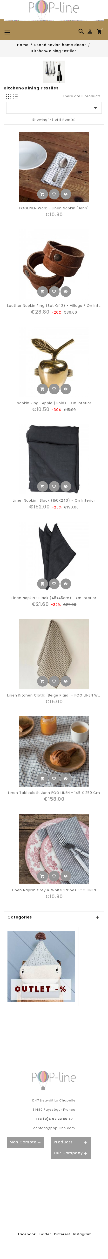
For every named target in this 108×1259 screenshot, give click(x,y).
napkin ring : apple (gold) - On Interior (54, 403)
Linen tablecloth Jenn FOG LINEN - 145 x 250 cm (54, 792)
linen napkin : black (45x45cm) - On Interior (54, 597)
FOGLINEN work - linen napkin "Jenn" (54, 208)
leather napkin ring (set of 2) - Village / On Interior (57, 305)
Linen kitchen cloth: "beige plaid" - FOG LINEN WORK (56, 695)
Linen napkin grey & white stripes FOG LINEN (54, 890)
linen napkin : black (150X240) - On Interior (54, 500)
